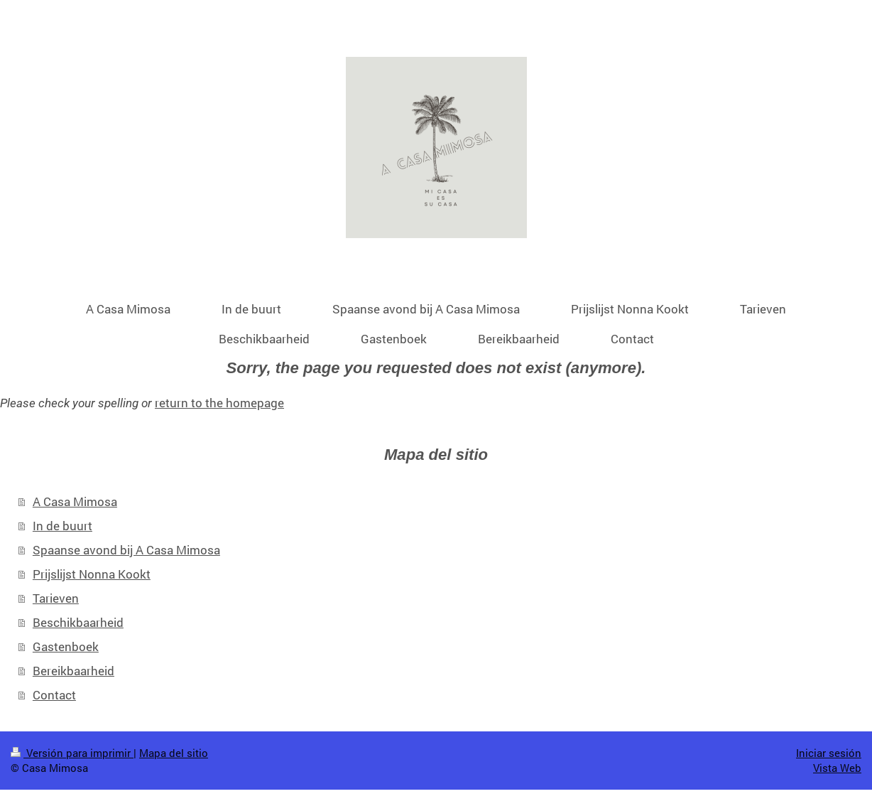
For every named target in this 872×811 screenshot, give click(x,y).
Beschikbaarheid (78, 622)
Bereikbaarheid (73, 670)
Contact (54, 695)
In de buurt (62, 525)
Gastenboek (66, 646)
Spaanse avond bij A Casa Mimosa (126, 550)
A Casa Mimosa (75, 501)
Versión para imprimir (72, 753)
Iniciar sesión (828, 753)
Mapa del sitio (173, 753)
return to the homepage (219, 402)
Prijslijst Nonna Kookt (92, 574)
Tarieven (56, 598)
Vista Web (837, 768)
